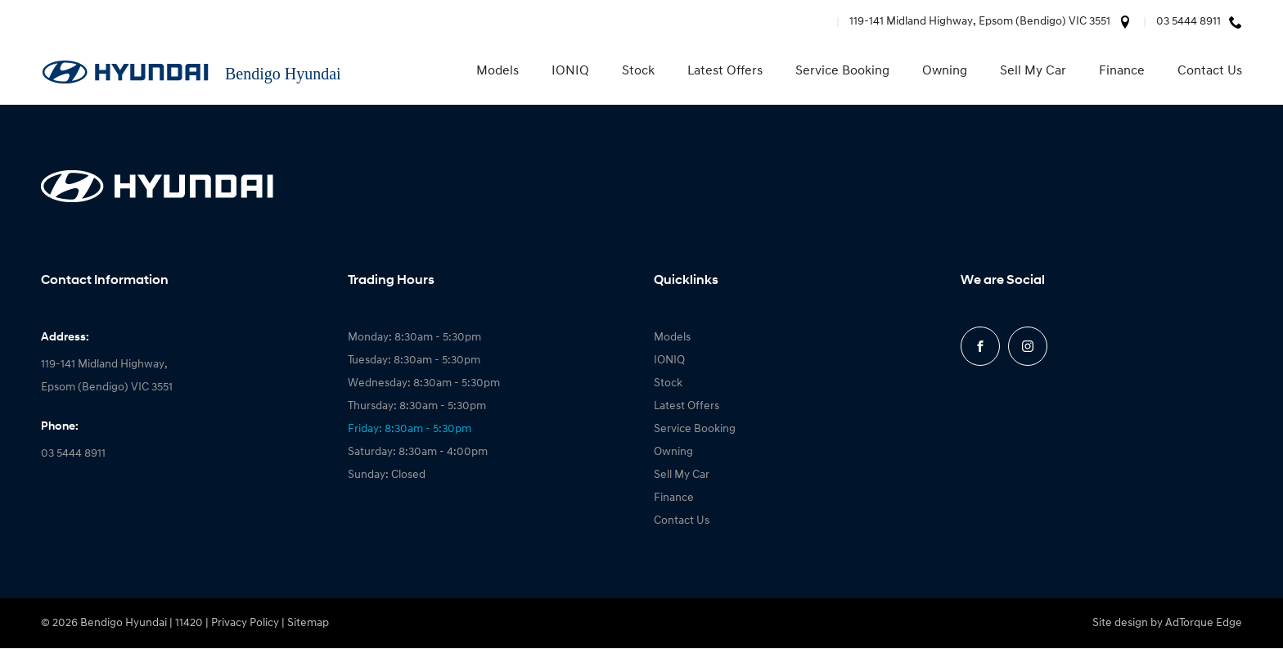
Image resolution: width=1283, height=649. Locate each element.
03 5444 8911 (1188, 22)
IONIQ (570, 71)
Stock (638, 71)
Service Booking (842, 71)
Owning (944, 71)
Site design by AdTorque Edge (1167, 623)
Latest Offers (725, 71)
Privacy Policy (245, 623)
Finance (1122, 71)
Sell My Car (1033, 71)
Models (497, 71)
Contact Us (1209, 71)
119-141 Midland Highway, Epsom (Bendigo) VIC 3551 (979, 22)
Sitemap (308, 623)
